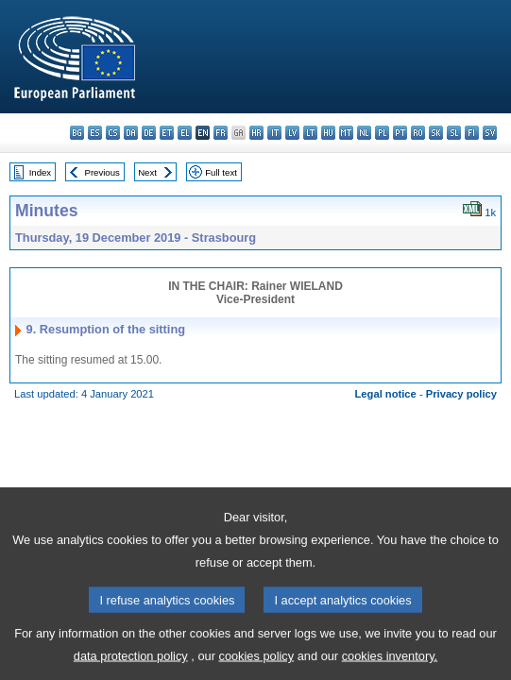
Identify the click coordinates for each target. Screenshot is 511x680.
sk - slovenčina (436, 133)
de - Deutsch (149, 133)
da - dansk (131, 133)
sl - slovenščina (454, 133)
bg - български (77, 133)
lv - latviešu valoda (292, 133)
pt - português (400, 133)
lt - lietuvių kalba (310, 133)
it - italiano (274, 133)
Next (147, 172)
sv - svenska (490, 133)
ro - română (418, 133)
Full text (221, 172)
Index (40, 172)
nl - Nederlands (364, 133)
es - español (95, 133)
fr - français (220, 133)
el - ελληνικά (185, 133)
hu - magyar (328, 133)
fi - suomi (472, 133)
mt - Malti (346, 133)
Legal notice (386, 394)
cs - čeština (113, 133)
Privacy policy (461, 394)
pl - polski (382, 133)
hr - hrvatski (256, 133)
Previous (102, 172)
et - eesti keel (167, 133)
